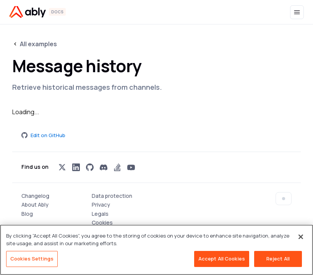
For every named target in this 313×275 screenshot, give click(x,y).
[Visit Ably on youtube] (131, 167)
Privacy (101, 204)
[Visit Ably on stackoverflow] (117, 167)
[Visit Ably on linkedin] (76, 167)
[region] (156, 250)
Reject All (278, 258)
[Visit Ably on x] (62, 167)
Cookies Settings (32, 258)
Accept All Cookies (221, 258)
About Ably (35, 204)
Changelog (35, 195)
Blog (27, 213)
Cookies (102, 222)
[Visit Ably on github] (90, 167)
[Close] (300, 236)
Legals (100, 213)
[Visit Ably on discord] (103, 167)
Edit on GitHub (43, 135)
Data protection (112, 195)
